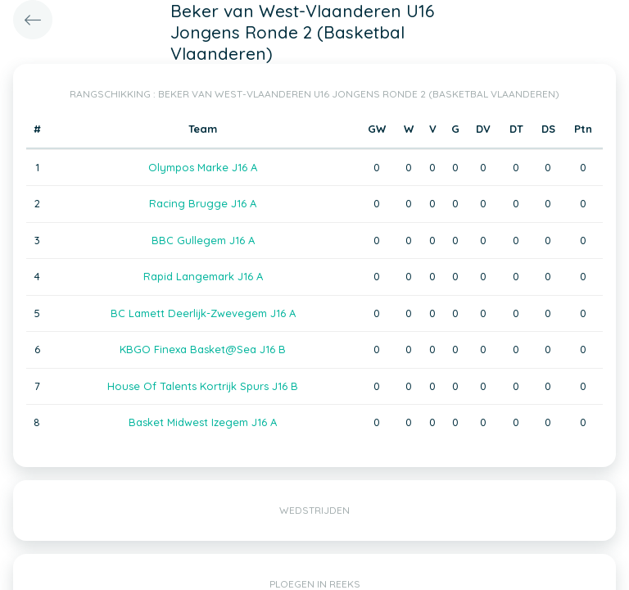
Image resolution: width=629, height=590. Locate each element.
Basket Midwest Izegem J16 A (203, 422)
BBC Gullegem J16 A (203, 240)
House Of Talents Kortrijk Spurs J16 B (202, 386)
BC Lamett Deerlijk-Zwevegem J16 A (203, 313)
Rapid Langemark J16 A (203, 276)
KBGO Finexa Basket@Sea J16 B (203, 349)
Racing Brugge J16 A (202, 203)
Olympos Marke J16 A (202, 167)
